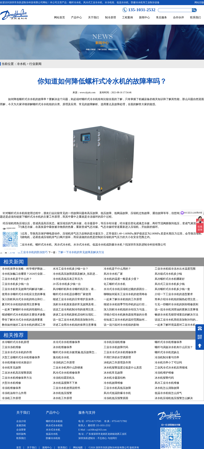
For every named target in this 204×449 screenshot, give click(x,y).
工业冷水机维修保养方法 (17, 377)
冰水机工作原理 (62, 398)
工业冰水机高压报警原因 (17, 372)
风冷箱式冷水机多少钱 (168, 273)
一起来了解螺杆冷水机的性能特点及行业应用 (29, 309)
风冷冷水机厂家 (113, 273)
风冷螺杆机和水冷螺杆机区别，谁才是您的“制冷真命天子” (88, 289)
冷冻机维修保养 (11, 387)
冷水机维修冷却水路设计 (17, 362)
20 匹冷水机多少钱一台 (67, 284)
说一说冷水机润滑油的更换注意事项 (176, 309)
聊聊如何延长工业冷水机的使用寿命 (125, 294)
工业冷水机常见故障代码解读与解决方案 (26, 289)
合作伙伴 (178, 17)
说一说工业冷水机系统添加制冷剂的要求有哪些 (81, 319)
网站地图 (78, 447)
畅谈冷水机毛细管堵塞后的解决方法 (176, 314)
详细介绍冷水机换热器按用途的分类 (125, 314)
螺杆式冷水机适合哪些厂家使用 (72, 294)
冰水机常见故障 (113, 372)
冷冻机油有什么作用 (14, 393)
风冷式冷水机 (62, 244)
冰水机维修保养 (62, 347)
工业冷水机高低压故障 (117, 387)
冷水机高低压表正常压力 (68, 278)
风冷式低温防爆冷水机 (117, 393)
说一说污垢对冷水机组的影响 (121, 324)
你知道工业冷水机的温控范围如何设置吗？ (129, 319)
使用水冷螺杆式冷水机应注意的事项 (23, 294)
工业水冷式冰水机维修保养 (120, 352)
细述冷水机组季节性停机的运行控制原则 (128, 304)
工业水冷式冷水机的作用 (17, 352)
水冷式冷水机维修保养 (66, 342)
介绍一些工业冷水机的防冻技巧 (29, 252)
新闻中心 (144, 17)
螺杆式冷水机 (43, 244)
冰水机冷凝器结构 (114, 377)
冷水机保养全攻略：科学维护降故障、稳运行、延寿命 (34, 268)
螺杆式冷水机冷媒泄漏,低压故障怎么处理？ (79, 352)
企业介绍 (21, 421)
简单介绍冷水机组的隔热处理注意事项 (178, 299)
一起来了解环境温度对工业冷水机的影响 (179, 324)
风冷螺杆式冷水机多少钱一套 (172, 289)
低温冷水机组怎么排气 (168, 393)
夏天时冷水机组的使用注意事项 (21, 304)
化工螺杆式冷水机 (114, 284)
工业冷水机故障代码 (116, 347)
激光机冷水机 (61, 357)
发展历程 (21, 425)
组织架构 (21, 434)
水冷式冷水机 (81, 244)
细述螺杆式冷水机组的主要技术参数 (23, 314)
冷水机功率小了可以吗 (168, 362)
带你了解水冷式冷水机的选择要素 (22, 319)
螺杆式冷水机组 (54, 421)
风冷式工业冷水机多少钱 (170, 284)
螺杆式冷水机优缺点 (167, 352)
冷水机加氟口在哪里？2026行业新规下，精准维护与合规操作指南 (41, 273)
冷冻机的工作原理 (64, 362)
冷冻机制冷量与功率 (167, 357)
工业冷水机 (26, 244)
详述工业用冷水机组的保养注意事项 (74, 324)
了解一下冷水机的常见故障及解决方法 (81, 252)
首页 (18, 447)
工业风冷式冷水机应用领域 (171, 367)
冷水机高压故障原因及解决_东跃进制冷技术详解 (82, 273)
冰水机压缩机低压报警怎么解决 (174, 398)
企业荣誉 (21, 429)
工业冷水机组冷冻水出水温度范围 (175, 268)
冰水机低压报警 (62, 393)
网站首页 (59, 17)
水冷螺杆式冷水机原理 (15, 342)
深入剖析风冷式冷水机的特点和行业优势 (26, 299)
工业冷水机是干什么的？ (17, 278)
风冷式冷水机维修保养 (66, 372)
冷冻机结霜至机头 (64, 377)
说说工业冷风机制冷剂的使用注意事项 (76, 309)
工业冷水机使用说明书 (66, 387)
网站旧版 (199, 2)
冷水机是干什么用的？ (117, 268)
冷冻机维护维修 (164, 372)
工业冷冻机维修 (11, 347)
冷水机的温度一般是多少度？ (121, 278)
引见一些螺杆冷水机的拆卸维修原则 (176, 304)
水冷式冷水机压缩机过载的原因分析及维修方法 (132, 289)
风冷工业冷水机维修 (167, 382)
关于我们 (93, 17)
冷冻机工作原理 (11, 398)
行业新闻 (35, 64)
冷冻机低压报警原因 (116, 398)
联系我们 (195, 17)
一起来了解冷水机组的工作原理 (123, 299)
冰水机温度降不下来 (65, 382)
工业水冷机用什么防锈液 (68, 367)
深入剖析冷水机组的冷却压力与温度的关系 (129, 309)
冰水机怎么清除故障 (167, 387)
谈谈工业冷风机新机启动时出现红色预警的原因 (81, 314)
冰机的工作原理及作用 (117, 362)
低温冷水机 (99, 244)
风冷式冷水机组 (54, 425)
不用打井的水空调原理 (117, 357)
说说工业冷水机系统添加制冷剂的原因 (178, 319)
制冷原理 (110, 17)
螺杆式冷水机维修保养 (168, 342)
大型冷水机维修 (11, 382)
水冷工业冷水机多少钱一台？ (70, 268)
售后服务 (161, 17)
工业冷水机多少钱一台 (15, 284)
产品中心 (76, 17)
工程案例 (127, 17)
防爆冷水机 (115, 244)
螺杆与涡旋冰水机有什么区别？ (174, 347)
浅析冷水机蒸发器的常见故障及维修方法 (77, 304)
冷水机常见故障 (11, 367)
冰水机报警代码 (164, 377)
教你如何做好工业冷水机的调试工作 (23, 324)
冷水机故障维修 (113, 382)
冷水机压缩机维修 (114, 342)
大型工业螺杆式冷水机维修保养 (21, 357)
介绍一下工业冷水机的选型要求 (174, 294)
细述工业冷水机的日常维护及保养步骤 (76, 299)
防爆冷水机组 (53, 438)
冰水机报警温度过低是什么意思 (123, 367)
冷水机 (21, 64)
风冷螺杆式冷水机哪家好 (170, 278)
